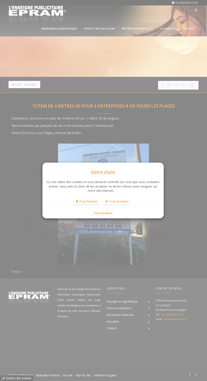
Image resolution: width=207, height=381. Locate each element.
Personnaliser (103, 213)
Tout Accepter (117, 201)
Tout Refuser (87, 201)
